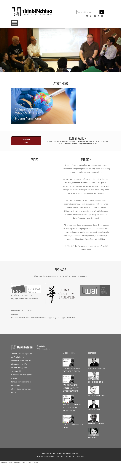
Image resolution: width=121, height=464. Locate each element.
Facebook (70, 456)
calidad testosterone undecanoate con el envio (19, 462)
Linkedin (80, 456)
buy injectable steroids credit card (25, 298)
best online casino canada (21, 310)
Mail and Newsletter (45, 456)
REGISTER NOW (26, 141)
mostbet (14, 317)
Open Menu (14, 23)
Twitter (60, 456)
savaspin (14, 314)
